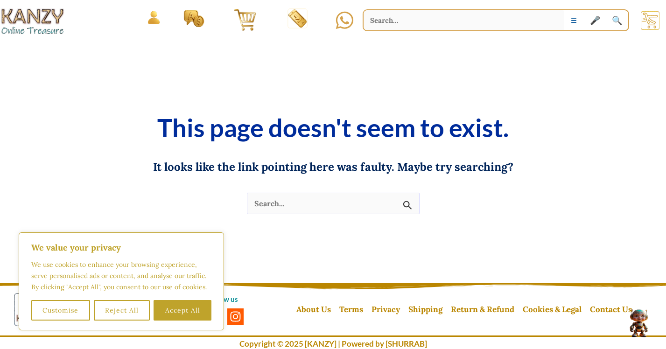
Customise (60, 310)
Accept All (182, 310)
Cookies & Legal (552, 309)
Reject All (122, 310)
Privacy (386, 309)
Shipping (425, 309)
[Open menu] (154, 18)
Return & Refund (482, 309)
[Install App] (297, 18)
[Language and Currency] (194, 18)
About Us (313, 309)
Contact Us (611, 309)
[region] (121, 281)
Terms (351, 309)
